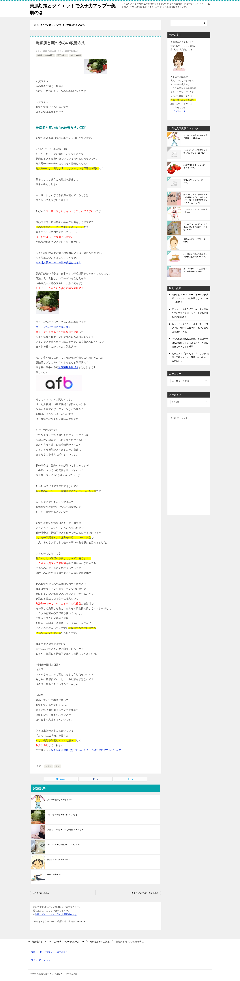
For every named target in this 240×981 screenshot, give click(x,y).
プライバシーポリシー (42, 960)
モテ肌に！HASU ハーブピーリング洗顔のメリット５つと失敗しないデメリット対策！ (190, 298)
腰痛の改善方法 (54, 874)
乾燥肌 (48, 766)
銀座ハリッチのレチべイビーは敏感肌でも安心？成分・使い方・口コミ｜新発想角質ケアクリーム (195, 199)
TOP (58, 941)
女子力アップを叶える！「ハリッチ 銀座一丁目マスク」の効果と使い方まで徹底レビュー (190, 357)
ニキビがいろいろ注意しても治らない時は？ (195, 151)
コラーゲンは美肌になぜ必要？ (53, 327)
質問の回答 (61, 55)
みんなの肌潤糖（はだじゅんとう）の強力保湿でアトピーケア (86, 750)
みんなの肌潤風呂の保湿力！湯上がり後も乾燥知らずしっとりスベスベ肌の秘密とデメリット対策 (190, 342)
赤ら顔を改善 (75, 55)
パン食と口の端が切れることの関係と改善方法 (195, 255)
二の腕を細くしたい (41, 893)
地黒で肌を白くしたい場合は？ (195, 166)
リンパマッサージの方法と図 (195, 210)
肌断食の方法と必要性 (194, 240)
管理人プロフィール (193, 181)
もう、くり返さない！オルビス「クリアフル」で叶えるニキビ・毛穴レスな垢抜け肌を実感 (190, 328)
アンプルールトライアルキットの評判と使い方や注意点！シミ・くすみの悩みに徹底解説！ (190, 313)
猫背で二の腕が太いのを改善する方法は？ (65, 830)
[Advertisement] (189, 466)
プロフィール (179, 111)
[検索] (189, 23)
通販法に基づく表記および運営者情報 (49, 952)
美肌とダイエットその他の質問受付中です (56, 914)
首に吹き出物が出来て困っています (62, 815)
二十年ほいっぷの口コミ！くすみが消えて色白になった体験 (195, 227)
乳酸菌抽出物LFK (68, 367)
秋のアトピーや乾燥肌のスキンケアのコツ (65, 844)
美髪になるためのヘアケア (58, 859)
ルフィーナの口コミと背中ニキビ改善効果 (195, 270)
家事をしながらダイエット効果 (145, 893)
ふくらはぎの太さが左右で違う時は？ (195, 136)
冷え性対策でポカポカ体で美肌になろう (58, 262)
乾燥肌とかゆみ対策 (45, 55)
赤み (58, 766)
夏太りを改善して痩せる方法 (59, 800)
